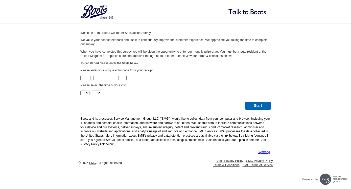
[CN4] (123, 78)
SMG (92, 163)
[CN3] (111, 78)
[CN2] (98, 78)
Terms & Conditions (226, 165)
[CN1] (85, 78)
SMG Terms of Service (258, 165)
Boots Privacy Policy (229, 161)
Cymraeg (264, 152)
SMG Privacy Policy (259, 161)
